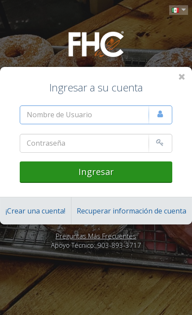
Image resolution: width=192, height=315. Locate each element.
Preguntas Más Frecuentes (96, 235)
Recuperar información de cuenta (131, 211)
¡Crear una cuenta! (35, 211)
